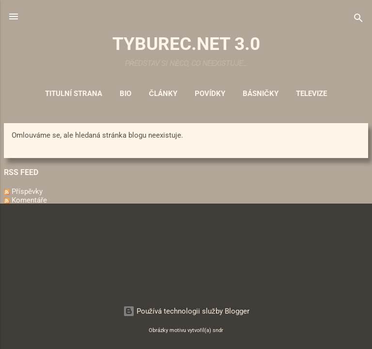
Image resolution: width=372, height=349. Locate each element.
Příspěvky (23, 191)
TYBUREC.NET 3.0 (186, 43)
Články (163, 93)
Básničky (261, 93)
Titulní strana (73, 93)
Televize (311, 93)
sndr (218, 330)
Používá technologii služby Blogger (186, 311)
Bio (125, 93)
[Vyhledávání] (358, 19)
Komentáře (25, 200)
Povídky (210, 93)
